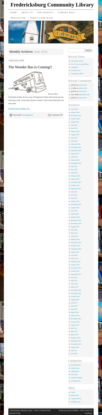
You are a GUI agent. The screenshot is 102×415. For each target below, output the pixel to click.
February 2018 (75, 262)
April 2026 (74, 109)
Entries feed (75, 395)
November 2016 (76, 293)
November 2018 (76, 242)
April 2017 (74, 284)
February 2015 (75, 338)
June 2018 (74, 255)
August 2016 (75, 300)
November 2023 (76, 147)
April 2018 (74, 258)
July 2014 (74, 350)
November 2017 (76, 268)
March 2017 (75, 287)
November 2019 (76, 223)
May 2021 (74, 198)
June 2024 (74, 138)
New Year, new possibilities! (80, 64)
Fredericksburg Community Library (52, 5)
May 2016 (74, 309)
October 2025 (75, 119)
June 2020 (74, 211)
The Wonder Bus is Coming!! (30, 67)
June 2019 (74, 230)
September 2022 (76, 163)
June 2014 (74, 354)
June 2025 (74, 125)
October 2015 (75, 322)
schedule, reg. (24, 109)
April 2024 (74, 141)
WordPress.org (75, 402)
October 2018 (75, 246)
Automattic (88, 413)
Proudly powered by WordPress (69, 410)
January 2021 (75, 201)
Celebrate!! (74, 67)
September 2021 (76, 189)
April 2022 (74, 173)
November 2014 (76, 344)
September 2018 (76, 249)
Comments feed (76, 399)
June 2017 (74, 277)
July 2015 (74, 328)
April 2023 (74, 157)
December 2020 (76, 204)
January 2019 (75, 239)
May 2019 (74, 233)
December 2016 (76, 290)
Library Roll (66, 12)
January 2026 (75, 112)
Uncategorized (27, 115)
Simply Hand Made (41, 18)
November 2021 (76, 182)
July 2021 (74, 192)
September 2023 (76, 150)
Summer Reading (76, 378)
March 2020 (75, 214)
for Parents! (45, 12)
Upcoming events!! (77, 61)
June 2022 (74, 166)
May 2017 (74, 281)
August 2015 (75, 325)
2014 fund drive (76, 365)
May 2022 (74, 169)
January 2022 (75, 179)
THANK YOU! (76, 70)
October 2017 (75, 271)
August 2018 (75, 252)
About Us (27, 12)
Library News (75, 368)
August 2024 (75, 135)
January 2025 (75, 131)
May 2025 (74, 128)
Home (13, 12)
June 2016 (74, 306)
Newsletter (18, 18)
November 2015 (76, 319)
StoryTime (74, 374)
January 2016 (75, 315)
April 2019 (74, 236)
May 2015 (74, 331)
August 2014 (75, 347)
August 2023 (75, 154)
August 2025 (75, 122)
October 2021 (75, 185)
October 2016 (75, 296)
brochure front (13, 109)
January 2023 (75, 160)
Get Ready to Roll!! (77, 74)
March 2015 (75, 335)
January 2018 (75, 265)
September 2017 (76, 274)
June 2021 (74, 195)
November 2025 (76, 116)
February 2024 (75, 144)
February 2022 (75, 176)
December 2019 (76, 220)
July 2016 (74, 303)
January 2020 (75, 217)
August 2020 (75, 208)
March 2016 (75, 312)
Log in (73, 392)
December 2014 (76, 341)
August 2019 (75, 227)
